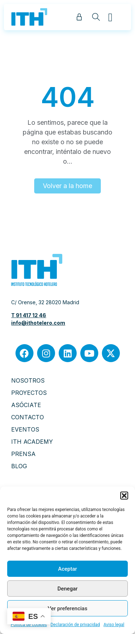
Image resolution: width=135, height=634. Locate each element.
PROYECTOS (29, 392)
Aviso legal (114, 624)
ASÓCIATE (26, 405)
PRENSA (23, 453)
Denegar (67, 588)
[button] (124, 495)
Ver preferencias (67, 608)
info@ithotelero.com (38, 323)
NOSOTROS (28, 380)
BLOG (19, 466)
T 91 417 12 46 (28, 315)
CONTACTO (27, 417)
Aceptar (67, 569)
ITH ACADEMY (32, 441)
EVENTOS (25, 429)
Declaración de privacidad (75, 624)
